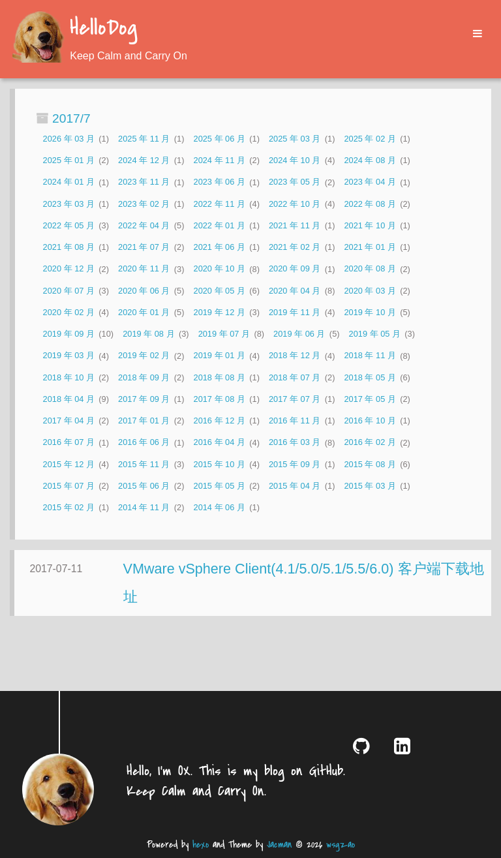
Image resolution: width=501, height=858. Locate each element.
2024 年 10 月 (294, 160)
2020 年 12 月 (69, 269)
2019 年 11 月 (294, 312)
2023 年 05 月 (294, 182)
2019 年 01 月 (219, 356)
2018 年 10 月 (69, 377)
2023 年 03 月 (69, 204)
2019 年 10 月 (369, 312)
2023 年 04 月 (369, 182)
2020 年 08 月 (369, 269)
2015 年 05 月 (219, 486)
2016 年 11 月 (294, 420)
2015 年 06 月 (144, 486)
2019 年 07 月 (224, 334)
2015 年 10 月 (219, 464)
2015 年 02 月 (69, 507)
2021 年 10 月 (369, 225)
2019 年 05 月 (375, 334)
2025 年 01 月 (69, 160)
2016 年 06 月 (144, 443)
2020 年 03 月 (369, 291)
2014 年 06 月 (219, 507)
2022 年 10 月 (294, 204)
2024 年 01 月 (69, 182)
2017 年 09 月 (144, 399)
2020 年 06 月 (144, 291)
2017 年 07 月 (294, 399)
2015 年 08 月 (369, 464)
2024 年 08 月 (369, 160)
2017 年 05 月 (369, 399)
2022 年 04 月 (144, 225)
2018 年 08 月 (219, 377)
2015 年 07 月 (69, 486)
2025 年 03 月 (294, 139)
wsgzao (340, 844)
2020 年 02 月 (69, 312)
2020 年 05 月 (219, 291)
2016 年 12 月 (219, 420)
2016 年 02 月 (369, 443)
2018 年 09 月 (144, 377)
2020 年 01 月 (144, 312)
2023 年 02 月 (144, 204)
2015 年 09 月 (294, 464)
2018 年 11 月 (369, 356)
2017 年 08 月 (219, 399)
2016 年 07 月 (69, 443)
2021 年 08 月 (69, 247)
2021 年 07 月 (144, 247)
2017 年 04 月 (69, 420)
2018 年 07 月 (294, 377)
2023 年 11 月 (144, 182)
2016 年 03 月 (294, 443)
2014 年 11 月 (144, 507)
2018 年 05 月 (369, 377)
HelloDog (103, 28)
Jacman (279, 844)
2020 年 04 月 (294, 291)
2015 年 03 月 (369, 486)
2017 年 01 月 (144, 420)
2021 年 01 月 (369, 247)
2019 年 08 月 (148, 334)
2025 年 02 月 (369, 139)
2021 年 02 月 (294, 247)
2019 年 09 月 (69, 334)
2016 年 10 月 (369, 420)
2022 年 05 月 (69, 225)
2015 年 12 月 (69, 464)
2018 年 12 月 (294, 356)
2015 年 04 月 (294, 486)
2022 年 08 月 (369, 204)
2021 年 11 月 (294, 225)
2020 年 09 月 (294, 269)
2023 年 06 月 (219, 182)
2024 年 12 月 (144, 160)
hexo (200, 844)
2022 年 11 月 (219, 204)
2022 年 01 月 (219, 225)
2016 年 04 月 (219, 443)
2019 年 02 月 (144, 356)
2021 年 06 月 (219, 247)
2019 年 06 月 (299, 334)
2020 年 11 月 (144, 269)
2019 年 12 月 (219, 312)
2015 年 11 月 (144, 464)
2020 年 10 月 (219, 269)
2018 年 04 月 (69, 399)
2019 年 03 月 (69, 356)
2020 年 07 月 (69, 291)
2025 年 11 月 (144, 139)
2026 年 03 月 (69, 139)
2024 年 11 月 (219, 160)
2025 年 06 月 (219, 139)
